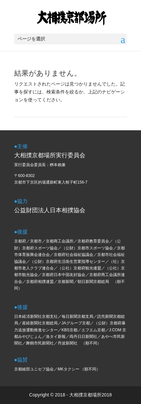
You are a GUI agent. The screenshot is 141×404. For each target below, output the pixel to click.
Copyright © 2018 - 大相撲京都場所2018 (70, 394)
